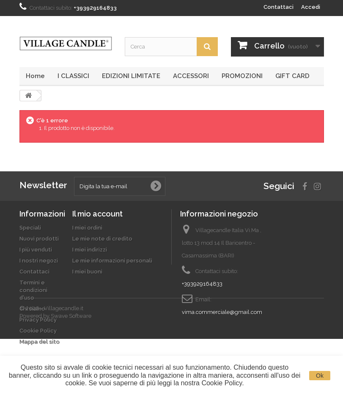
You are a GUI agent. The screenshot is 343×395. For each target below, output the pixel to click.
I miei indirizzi (89, 249)
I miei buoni (87, 271)
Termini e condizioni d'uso (33, 290)
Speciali (30, 228)
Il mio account (97, 213)
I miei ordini (87, 228)
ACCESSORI (191, 76)
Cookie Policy (38, 330)
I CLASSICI (73, 76)
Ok (320, 375)
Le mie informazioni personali (112, 260)
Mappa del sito (39, 341)
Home (35, 76)
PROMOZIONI (242, 76)
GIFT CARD (292, 76)
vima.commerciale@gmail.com (222, 312)
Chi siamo (32, 309)
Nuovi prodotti (39, 238)
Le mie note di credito (102, 238)
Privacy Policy (38, 320)
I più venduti (35, 249)
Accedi (310, 7)
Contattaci (278, 7)
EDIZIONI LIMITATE (131, 76)
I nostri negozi (38, 260)
